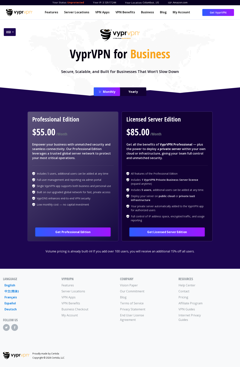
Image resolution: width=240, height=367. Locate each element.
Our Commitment (132, 291)
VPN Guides (186, 309)
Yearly (133, 92)
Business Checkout (75, 309)
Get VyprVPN (218, 12)
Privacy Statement (132, 309)
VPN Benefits (125, 12)
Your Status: (59, 2)
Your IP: (97, 2)
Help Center (186, 285)
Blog (163, 12)
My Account (181, 12)
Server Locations (76, 12)
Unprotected (75, 2)
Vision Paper (129, 285)
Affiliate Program (190, 303)
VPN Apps (102, 12)
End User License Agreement (132, 317)
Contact (183, 291)
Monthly (109, 92)
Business (147, 12)
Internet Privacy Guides (189, 317)
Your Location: (133, 2)
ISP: (170, 2)
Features (51, 12)
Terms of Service (132, 303)
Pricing (183, 297)
